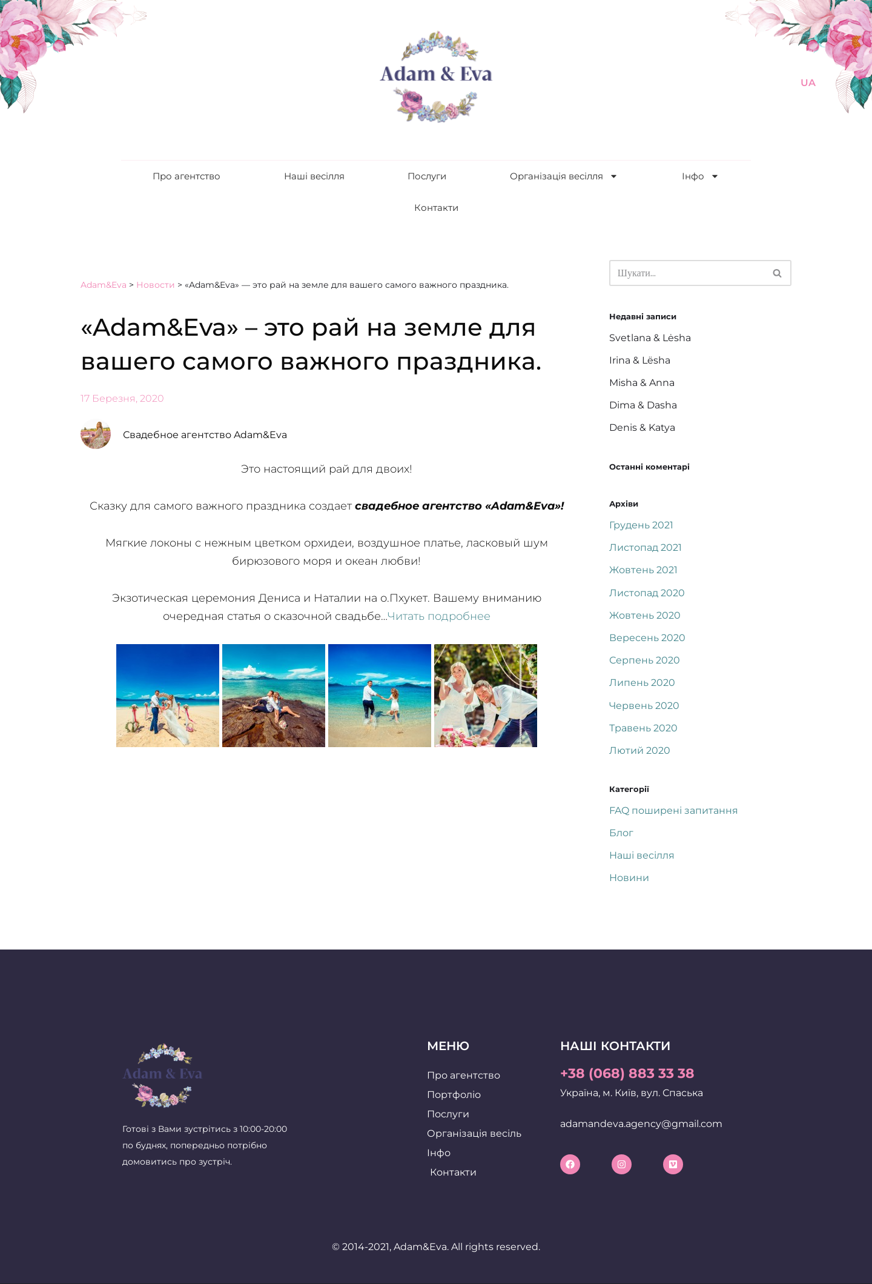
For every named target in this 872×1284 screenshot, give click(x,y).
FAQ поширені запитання (673, 810)
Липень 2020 (642, 682)
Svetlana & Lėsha (650, 338)
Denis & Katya (642, 427)
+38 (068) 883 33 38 (627, 1073)
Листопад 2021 (645, 547)
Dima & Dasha (643, 405)
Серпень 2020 (644, 660)
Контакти (436, 207)
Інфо (700, 176)
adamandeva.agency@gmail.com (641, 1123)
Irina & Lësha (639, 360)
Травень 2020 (643, 728)
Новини (629, 877)
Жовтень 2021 (643, 570)
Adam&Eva (104, 285)
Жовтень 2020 (645, 615)
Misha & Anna (642, 382)
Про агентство (186, 176)
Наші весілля (314, 176)
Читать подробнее (439, 616)
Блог (621, 833)
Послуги (427, 176)
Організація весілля (564, 176)
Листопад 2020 (647, 593)
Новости (155, 285)
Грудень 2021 (641, 525)
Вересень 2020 (647, 638)
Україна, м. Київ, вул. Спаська (631, 1093)
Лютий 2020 (639, 750)
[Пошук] (686, 273)
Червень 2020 (644, 705)
